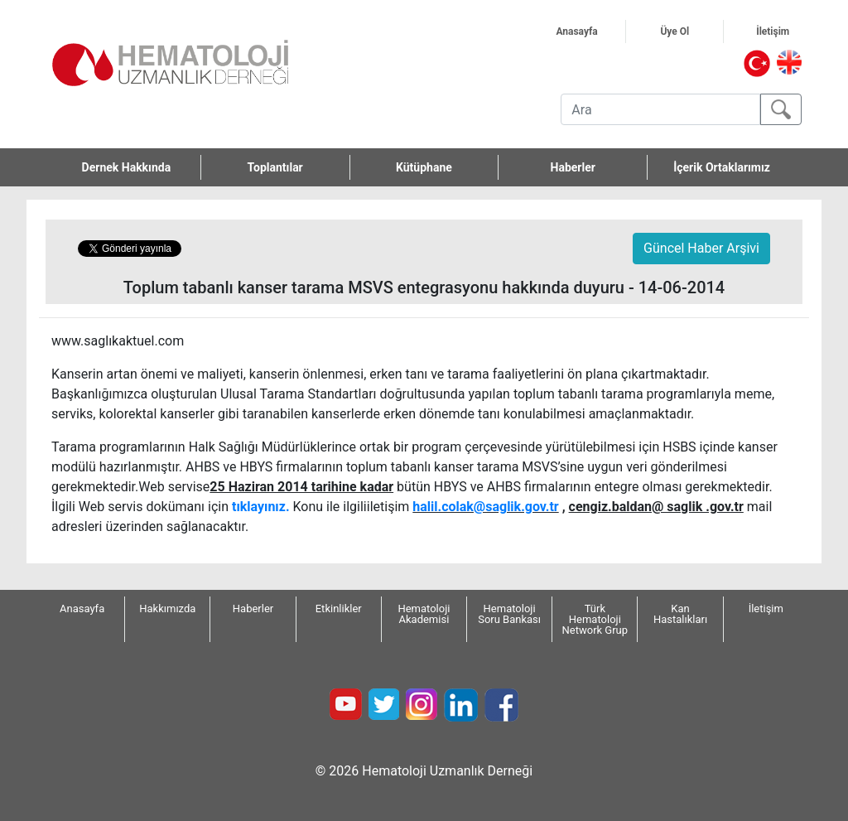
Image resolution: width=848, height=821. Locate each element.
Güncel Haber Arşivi (701, 248)
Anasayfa (590, 31)
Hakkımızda (167, 608)
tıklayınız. (261, 506)
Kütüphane (424, 167)
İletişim (789, 31)
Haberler (573, 167)
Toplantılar (275, 167)
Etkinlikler (339, 608)
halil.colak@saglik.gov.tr (485, 506)
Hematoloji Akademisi (424, 613)
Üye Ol (691, 31)
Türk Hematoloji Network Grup (595, 619)
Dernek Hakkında (141, 167)
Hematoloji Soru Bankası (509, 613)
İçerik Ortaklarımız (721, 167)
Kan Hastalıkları (680, 613)
